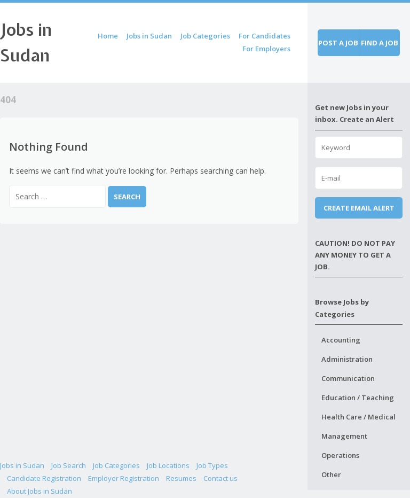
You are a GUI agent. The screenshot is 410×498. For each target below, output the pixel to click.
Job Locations (168, 465)
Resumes (181, 478)
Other (331, 474)
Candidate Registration (44, 478)
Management (344, 436)
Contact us (220, 478)
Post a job (338, 43)
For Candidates (264, 36)
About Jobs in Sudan (39, 491)
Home (108, 36)
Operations (340, 455)
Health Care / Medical (358, 417)
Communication (348, 378)
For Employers (266, 48)
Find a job (379, 43)
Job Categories (205, 36)
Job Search (68, 465)
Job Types (212, 465)
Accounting (340, 340)
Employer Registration (123, 478)
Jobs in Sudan (149, 36)
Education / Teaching (357, 397)
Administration (347, 359)
